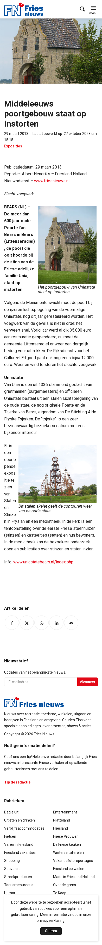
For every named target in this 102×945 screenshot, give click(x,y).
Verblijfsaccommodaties (24, 828)
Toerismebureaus (18, 885)
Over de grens (64, 885)
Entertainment (65, 812)
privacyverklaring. (51, 920)
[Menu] (93, 7)
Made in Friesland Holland (74, 877)
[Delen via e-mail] (71, 623)
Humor (9, 893)
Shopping (12, 861)
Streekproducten (18, 877)
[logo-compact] (25, 9)
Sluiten (51, 931)
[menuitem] (80, 9)
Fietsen (10, 836)
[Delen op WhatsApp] (41, 623)
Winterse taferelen (68, 852)
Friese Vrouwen (66, 836)
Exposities (13, 146)
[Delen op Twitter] (27, 623)
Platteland (61, 820)
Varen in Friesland (18, 844)
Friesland (60, 828)
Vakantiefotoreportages (73, 861)
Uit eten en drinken (19, 820)
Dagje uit (11, 812)
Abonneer (87, 681)
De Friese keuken (67, 844)
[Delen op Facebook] (12, 623)
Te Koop (59, 893)
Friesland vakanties (20, 852)
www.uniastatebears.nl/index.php (43, 561)
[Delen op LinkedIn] (56, 623)
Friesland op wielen (68, 869)
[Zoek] (80, 9)
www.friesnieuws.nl (51, 180)
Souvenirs (12, 869)
